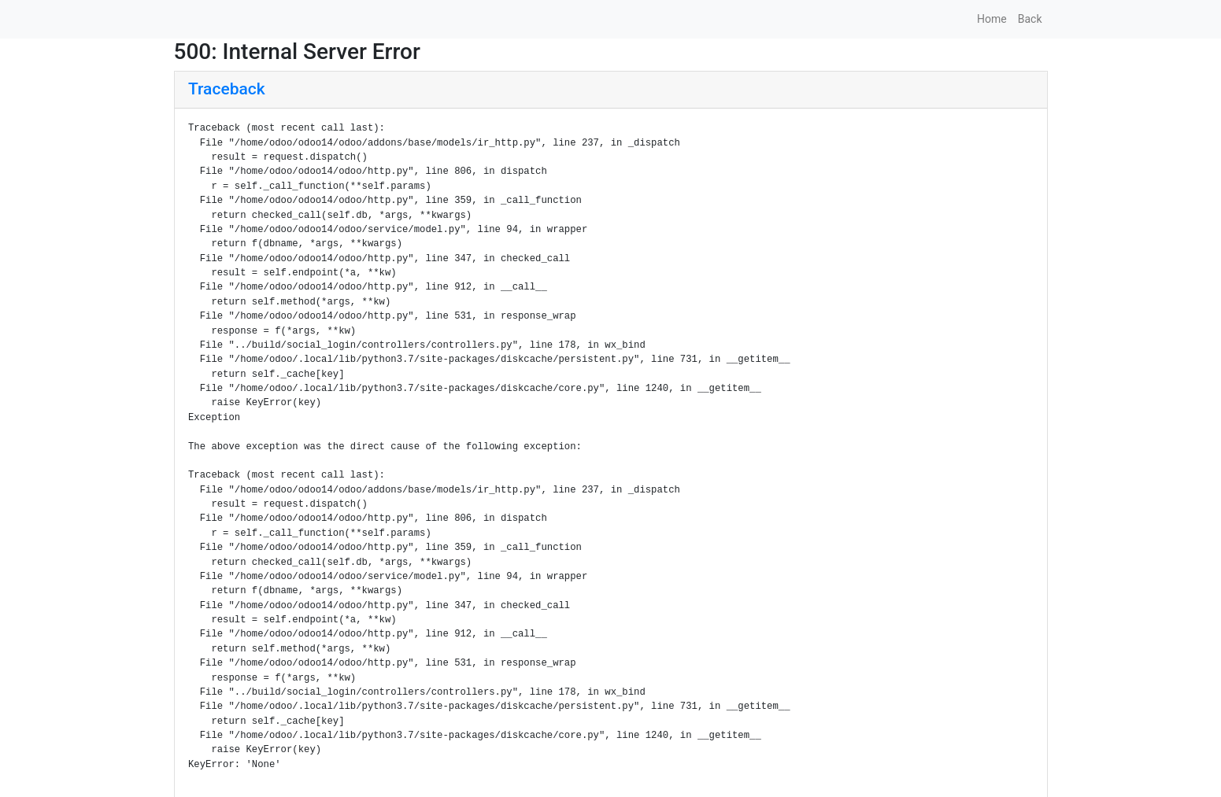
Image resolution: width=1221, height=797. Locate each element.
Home (992, 19)
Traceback (226, 88)
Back (1030, 19)
